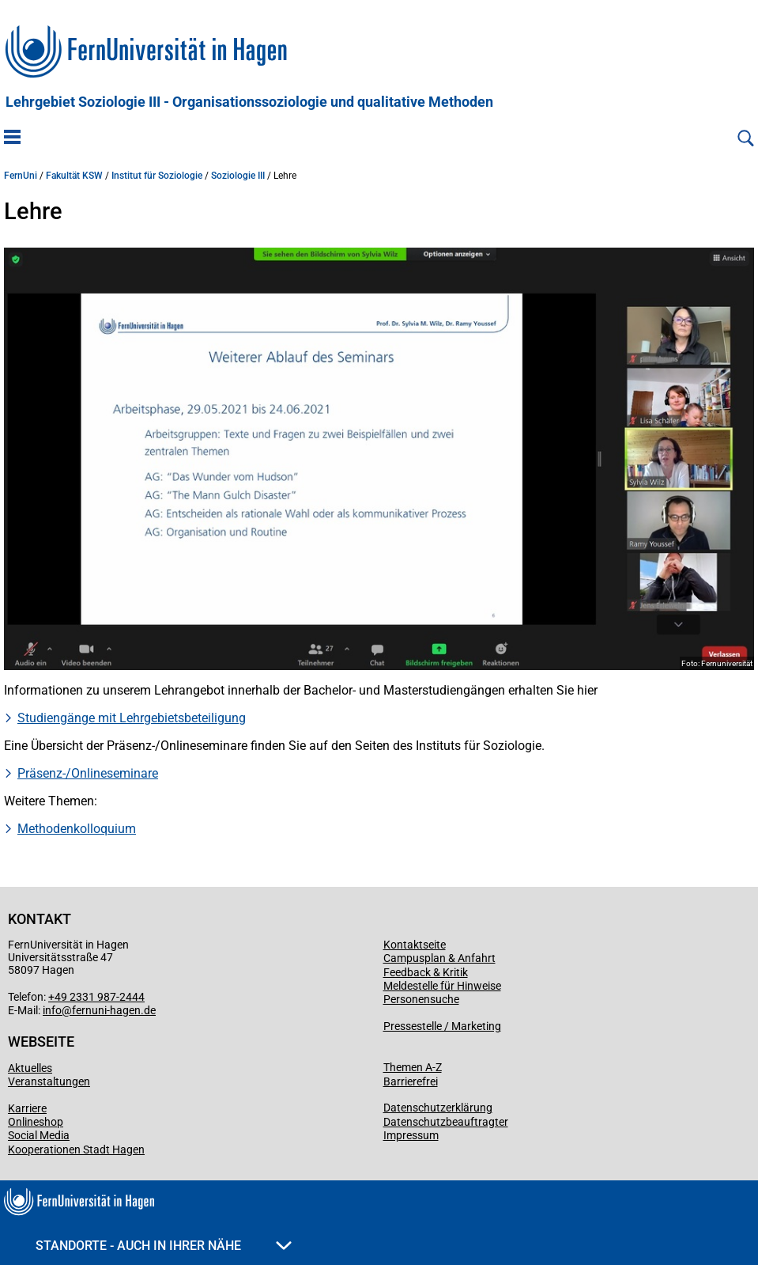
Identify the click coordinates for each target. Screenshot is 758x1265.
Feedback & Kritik (425, 972)
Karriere (27, 1108)
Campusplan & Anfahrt (439, 958)
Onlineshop (35, 1121)
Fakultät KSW (74, 175)
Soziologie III (238, 175)
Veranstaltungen (49, 1081)
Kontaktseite (414, 944)
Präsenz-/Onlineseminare (87, 773)
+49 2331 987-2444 (96, 996)
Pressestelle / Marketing (442, 1026)
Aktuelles (30, 1068)
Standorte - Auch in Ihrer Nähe (164, 1245)
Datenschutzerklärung (437, 1107)
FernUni (20, 175)
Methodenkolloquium (76, 828)
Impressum (411, 1135)
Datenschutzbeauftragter (445, 1121)
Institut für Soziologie (156, 175)
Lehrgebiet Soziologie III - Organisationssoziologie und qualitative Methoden (249, 102)
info (52, 1010)
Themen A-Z (412, 1067)
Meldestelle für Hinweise (442, 985)
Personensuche (421, 999)
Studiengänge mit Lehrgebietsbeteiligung (131, 717)
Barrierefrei (410, 1081)
